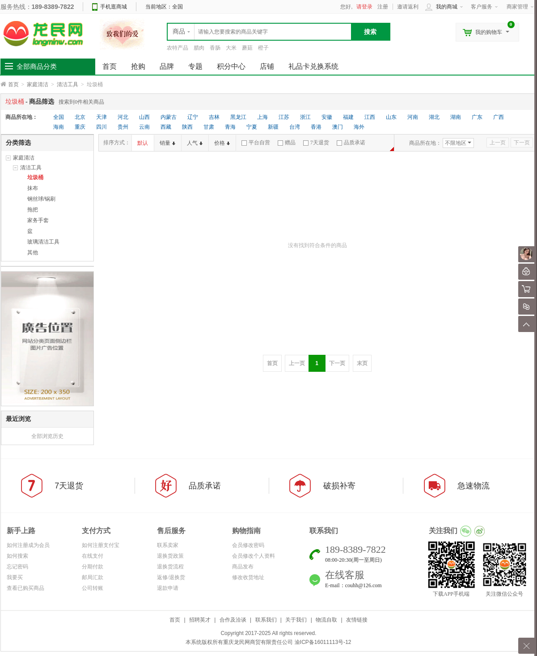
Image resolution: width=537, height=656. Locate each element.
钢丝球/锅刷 (41, 199)
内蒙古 (169, 117)
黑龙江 (238, 117)
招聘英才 (200, 620)
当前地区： (164, 7)
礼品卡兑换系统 (313, 66)
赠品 (287, 142)
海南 (58, 127)
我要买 (15, 577)
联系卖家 (167, 545)
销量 (167, 143)
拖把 (32, 209)
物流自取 (326, 620)
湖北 (434, 117)
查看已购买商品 (25, 588)
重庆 (80, 127)
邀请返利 (408, 7)
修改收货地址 (248, 577)
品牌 (167, 66)
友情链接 (357, 620)
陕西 (187, 127)
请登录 (364, 7)
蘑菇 (247, 48)
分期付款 (92, 566)
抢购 (138, 66)
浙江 (305, 117)
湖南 (455, 117)
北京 (80, 117)
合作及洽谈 (233, 620)
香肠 (215, 48)
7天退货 (316, 142)
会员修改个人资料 (253, 556)
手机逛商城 (113, 7)
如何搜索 (17, 556)
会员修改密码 (248, 545)
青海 (230, 127)
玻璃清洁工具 (43, 242)
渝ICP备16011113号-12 (323, 642)
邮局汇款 (92, 577)
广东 (477, 117)
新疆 (273, 127)
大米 (231, 48)
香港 (316, 127)
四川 (101, 127)
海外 (359, 127)
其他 (32, 252)
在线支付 (92, 556)
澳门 (337, 127)
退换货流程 (170, 566)
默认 (142, 143)
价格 (222, 143)
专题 (195, 66)
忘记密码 (17, 566)
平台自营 (255, 142)
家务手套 (38, 220)
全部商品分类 (37, 66)
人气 (195, 143)
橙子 (263, 48)
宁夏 (251, 127)
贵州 (123, 127)
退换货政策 (170, 556)
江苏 (284, 117)
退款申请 (167, 588)
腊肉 (199, 48)
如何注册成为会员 (28, 545)
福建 (348, 117)
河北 (123, 117)
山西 (144, 117)
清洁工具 (67, 84)
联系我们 (266, 620)
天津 (101, 117)
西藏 (166, 127)
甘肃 (208, 127)
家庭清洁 (37, 84)
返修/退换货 (171, 577)
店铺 (267, 66)
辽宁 (192, 117)
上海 (262, 117)
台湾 (294, 127)
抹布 (32, 188)
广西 (498, 117)
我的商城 (446, 7)
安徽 (326, 117)
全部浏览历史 (47, 436)
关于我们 (296, 620)
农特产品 (177, 48)
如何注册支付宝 (100, 545)
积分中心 (231, 66)
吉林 (214, 117)
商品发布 (243, 566)
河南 (412, 117)
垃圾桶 (35, 177)
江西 (369, 117)
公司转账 (92, 588)
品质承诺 (351, 142)
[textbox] (259, 32)
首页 (13, 84)
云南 (144, 127)
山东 (391, 117)
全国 (58, 117)
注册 (382, 7)
